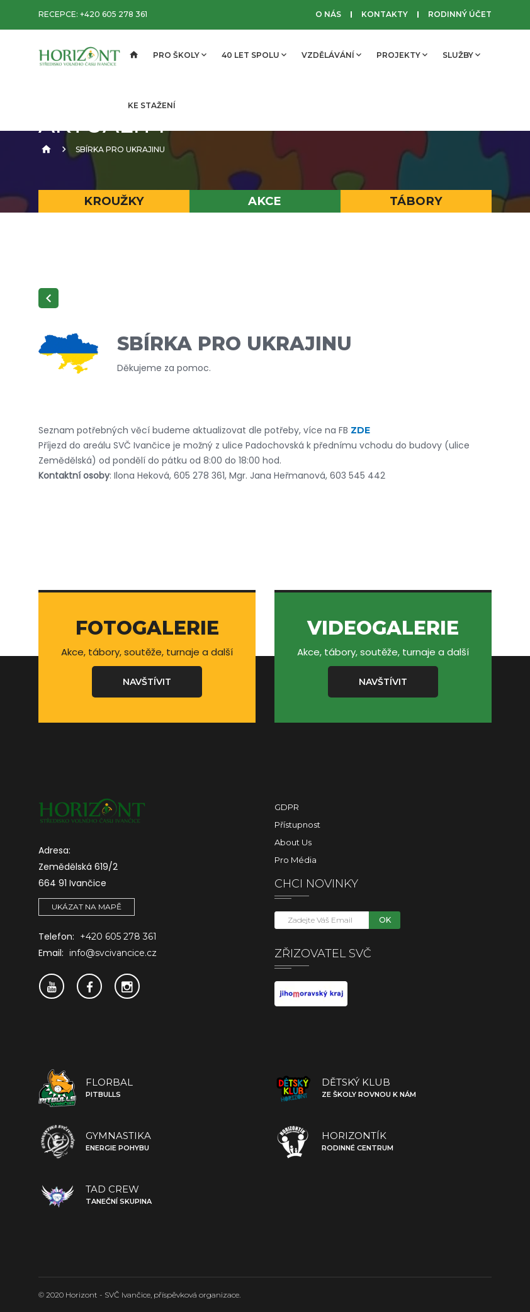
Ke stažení (152, 105)
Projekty (401, 55)
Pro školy (179, 55)
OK (385, 920)
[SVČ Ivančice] (79, 55)
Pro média (295, 860)
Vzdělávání (331, 55)
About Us (293, 842)
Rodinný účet (460, 14)
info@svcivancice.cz (113, 953)
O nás (328, 14)
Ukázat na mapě (86, 906)
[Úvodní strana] (133, 55)
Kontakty (384, 14)
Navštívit (147, 681)
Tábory (416, 201)
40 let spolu (254, 55)
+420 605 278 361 (113, 14)
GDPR (286, 807)
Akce (264, 201)
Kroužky (114, 201)
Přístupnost (297, 825)
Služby (461, 55)
